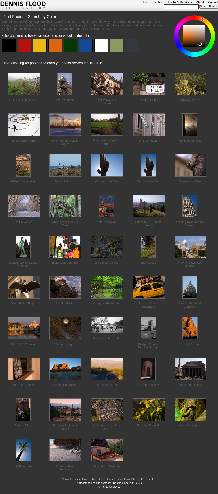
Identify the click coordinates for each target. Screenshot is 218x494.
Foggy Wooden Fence (23, 99)
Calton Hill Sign (148, 100)
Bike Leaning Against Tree (106, 142)
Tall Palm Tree (23, 466)
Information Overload (64, 262)
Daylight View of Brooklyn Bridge (148, 345)
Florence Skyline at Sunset (65, 427)
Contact (213, 2)
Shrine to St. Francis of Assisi (148, 223)
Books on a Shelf (23, 384)
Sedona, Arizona (189, 344)
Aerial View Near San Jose (106, 427)
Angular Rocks (65, 303)
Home (146, 2)
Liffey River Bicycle (106, 262)
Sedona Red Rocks (64, 384)
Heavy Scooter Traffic (106, 338)
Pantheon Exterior (189, 384)
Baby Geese (148, 262)
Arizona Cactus (190, 100)
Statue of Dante (65, 100)
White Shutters (148, 140)
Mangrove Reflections (106, 303)
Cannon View (22, 425)
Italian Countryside (23, 181)
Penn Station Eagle (23, 303)
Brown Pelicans (65, 181)
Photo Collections (180, 2)
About (200, 2)
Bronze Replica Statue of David (23, 264)
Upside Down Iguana (190, 425)
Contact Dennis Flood (74, 479)
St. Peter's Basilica (23, 344)
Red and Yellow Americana (148, 305)
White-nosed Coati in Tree (65, 223)
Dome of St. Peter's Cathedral (190, 305)
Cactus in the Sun (106, 181)
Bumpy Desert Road (106, 384)
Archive (158, 2)
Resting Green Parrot (23, 140)
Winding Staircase (190, 140)
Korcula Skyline (106, 222)
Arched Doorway (148, 384)
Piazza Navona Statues (106, 101)
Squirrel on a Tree (189, 181)
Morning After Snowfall (64, 468)
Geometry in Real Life (106, 466)
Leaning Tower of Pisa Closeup (190, 223)
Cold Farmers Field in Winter (64, 142)
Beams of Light (64, 344)
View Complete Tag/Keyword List (137, 479)
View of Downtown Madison (190, 264)
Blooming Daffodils (148, 425)
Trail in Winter (23, 222)
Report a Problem (102, 479)
